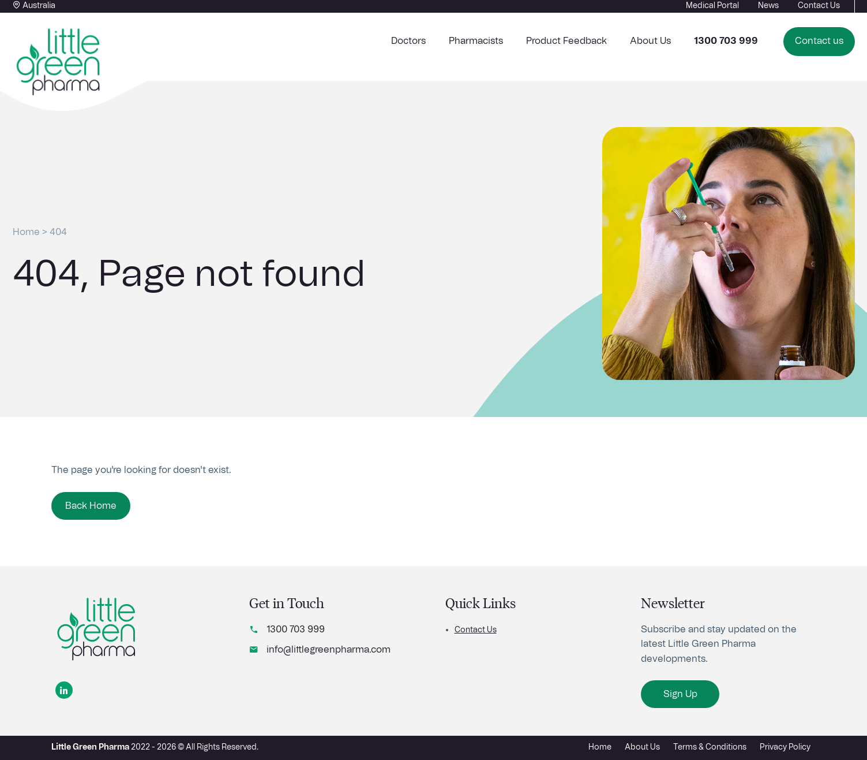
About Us (650, 41)
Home (26, 232)
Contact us (819, 41)
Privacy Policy (785, 747)
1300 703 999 (296, 629)
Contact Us (476, 630)
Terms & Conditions (709, 747)
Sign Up (680, 694)
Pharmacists (476, 41)
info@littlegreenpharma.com (329, 649)
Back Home (91, 506)
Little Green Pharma (90, 747)
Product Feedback (566, 41)
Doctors (408, 41)
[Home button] (59, 62)
